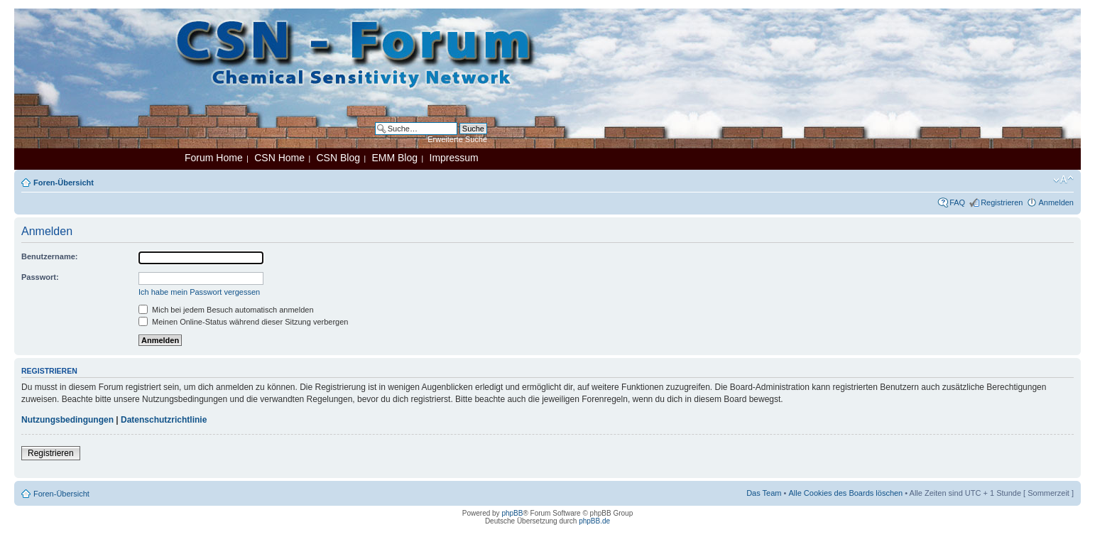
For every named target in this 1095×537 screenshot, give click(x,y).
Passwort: (40, 277)
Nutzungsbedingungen (67, 420)
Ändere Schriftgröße (1063, 179)
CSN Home (279, 157)
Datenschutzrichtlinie (164, 420)
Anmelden (1056, 202)
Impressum (454, 157)
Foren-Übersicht (63, 182)
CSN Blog (337, 157)
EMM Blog (394, 157)
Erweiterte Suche (457, 139)
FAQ (957, 202)
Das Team (763, 493)
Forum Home (214, 157)
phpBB (512, 513)
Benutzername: (49, 256)
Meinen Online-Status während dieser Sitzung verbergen (243, 322)
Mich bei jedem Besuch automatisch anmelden (226, 309)
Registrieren (1002, 202)
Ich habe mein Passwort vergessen (199, 292)
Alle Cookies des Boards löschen (845, 493)
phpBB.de (594, 521)
